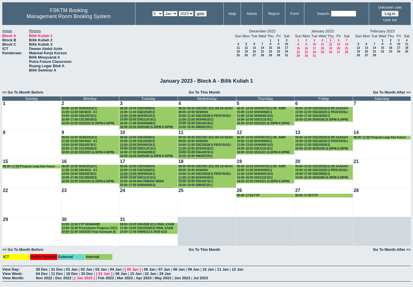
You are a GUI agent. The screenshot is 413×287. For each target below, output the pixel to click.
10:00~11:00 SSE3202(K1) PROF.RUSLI (204, 115)
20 (254, 51)
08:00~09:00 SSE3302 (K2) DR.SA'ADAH (205, 108)
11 (238, 47)
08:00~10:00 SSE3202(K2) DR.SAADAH (321, 108)
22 (270, 51)
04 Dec (42, 274)
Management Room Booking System (69, 16)
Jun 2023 (182, 278)
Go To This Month (204, 92)
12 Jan (237, 269)
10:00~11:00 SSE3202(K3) (137, 112)
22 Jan (150, 274)
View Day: (11, 269)
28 (262, 55)
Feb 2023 (106, 278)
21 (262, 51)
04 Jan (115, 269)
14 (262, 47)
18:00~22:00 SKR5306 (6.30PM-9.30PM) (321, 119)
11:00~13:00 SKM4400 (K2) (255, 115)
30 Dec (42, 269)
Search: (323, 13)
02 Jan (86, 269)
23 (278, 51)
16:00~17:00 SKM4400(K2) (137, 123)
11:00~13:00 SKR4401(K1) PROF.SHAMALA (196, 120)
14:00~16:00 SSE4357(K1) (79, 115)
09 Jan (193, 269)
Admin (251, 13)
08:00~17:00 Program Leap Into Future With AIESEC (380, 137)
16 (278, 47)
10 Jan (208, 269)
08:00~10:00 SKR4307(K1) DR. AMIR (261, 108)
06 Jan (149, 269)
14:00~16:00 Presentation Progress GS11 (90, 228)
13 (254, 47)
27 (254, 55)
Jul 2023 (200, 278)
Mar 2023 (125, 278)
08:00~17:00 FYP (248, 195)
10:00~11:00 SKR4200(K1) (254, 112)
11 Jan (223, 269)
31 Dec (57, 269)
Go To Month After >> (392, 92)
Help (232, 13)
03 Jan (101, 269)
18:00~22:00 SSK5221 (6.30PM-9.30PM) (263, 123)
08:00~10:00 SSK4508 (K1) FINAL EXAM (147, 224)
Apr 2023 (144, 278)
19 (246, 51)
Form (294, 13)
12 (246, 47)
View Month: (13, 278)
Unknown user (390, 7)
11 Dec (57, 274)
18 (238, 51)
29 (270, 55)
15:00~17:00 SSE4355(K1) (312, 115)
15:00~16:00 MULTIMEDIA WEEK (142, 181)
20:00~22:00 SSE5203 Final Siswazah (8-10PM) (89, 232)
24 (286, 51)
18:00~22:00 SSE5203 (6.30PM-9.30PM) (88, 123)
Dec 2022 (63, 278)
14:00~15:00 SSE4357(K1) (195, 123)
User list (390, 20)
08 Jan (179, 269)
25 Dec (87, 274)
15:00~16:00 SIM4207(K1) (195, 127)
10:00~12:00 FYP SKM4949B (81, 224)
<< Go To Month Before (22, 92)
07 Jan (164, 269)
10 (286, 44)
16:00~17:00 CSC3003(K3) (79, 119)
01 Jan (71, 269)
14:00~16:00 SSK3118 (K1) (255, 119)
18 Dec (72, 274)
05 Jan (132, 269)
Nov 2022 (44, 278)
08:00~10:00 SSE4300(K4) (137, 108)
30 (278, 55)
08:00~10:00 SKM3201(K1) (79, 108)
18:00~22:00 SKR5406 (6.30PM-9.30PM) (146, 127)
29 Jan (165, 274)
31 (286, 55)
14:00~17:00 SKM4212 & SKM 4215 (143, 231)
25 (238, 55)
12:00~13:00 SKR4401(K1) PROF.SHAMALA (137, 116)
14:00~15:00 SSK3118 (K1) (138, 119)
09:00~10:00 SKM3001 (193, 112)
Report (273, 13)
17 (286, 47)
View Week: (12, 274)
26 (246, 55)
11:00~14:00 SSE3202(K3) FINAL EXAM (146, 228)
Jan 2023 (85, 278)
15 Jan (135, 274)
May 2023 (163, 278)
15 (270, 47)
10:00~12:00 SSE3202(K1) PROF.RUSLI (321, 112)
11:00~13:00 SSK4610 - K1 (79, 112)
